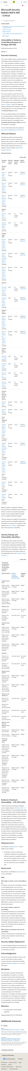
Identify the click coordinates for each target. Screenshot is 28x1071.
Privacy (9, 1064)
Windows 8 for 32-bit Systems (4, 358)
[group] (14, 332)
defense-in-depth (5, 104)
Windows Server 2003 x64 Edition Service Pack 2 (4, 187)
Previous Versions (13, 1062)
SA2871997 (22, 288)
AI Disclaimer (4, 1062)
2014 (6, 5)
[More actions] (25, 5)
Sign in (25, 2)
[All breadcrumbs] (2, 5)
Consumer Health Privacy (7, 1066)
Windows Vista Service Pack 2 (4, 216)
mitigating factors (13, 846)
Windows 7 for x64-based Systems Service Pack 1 (4, 301)
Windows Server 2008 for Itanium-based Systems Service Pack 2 (4, 273)
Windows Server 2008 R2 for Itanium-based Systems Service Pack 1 (4, 338)
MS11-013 (22, 174)
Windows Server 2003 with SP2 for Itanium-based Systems (4, 200)
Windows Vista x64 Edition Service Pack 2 (4, 226)
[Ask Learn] (22, 5)
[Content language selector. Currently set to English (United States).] (8, 1055)
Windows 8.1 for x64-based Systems (4, 384)
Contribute (3, 1064)
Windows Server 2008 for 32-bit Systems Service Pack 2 (4, 244)
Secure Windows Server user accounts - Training (12, 1029)
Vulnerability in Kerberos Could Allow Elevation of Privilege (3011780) (13, 27)
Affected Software (6, 31)
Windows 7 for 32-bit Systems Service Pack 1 (4, 290)
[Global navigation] (1, 2)
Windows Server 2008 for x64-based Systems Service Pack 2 (4, 258)
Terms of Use (19, 1066)
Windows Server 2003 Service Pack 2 (4, 175)
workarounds (21, 871)
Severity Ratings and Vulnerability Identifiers (12, 33)
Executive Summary (6, 29)
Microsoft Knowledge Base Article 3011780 (12, 130)
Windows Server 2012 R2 (4, 411)
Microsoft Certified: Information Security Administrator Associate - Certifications (10, 1039)
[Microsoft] (14, 2)
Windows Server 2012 (4, 403)
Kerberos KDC (19, 808)
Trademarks (3, 1069)
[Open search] (21, 2)
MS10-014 (22, 241)
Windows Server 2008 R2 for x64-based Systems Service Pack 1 (4, 321)
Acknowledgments (14, 963)
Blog (20, 1062)
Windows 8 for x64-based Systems (4, 366)
